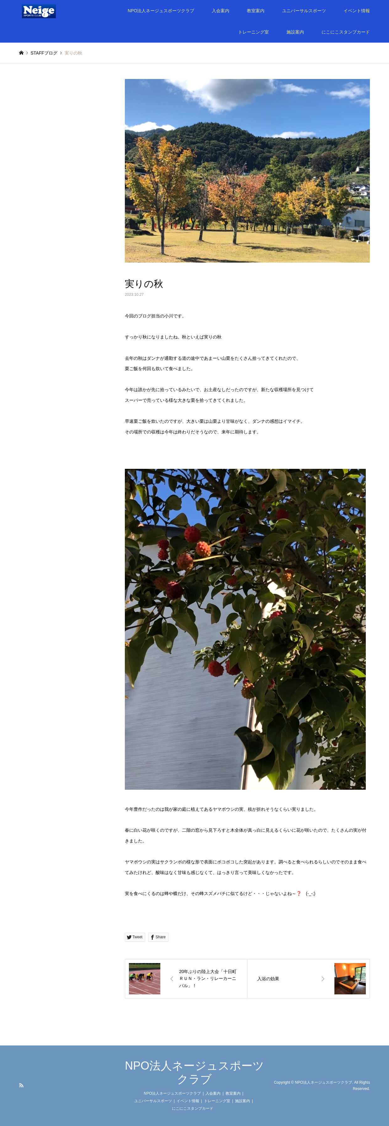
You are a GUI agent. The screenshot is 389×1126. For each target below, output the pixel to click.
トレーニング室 (253, 31)
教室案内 (255, 10)
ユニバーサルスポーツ (304, 10)
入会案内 (220, 10)
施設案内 (295, 31)
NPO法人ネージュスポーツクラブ (161, 10)
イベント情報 (357, 10)
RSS (21, 1085)
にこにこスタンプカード (346, 31)
